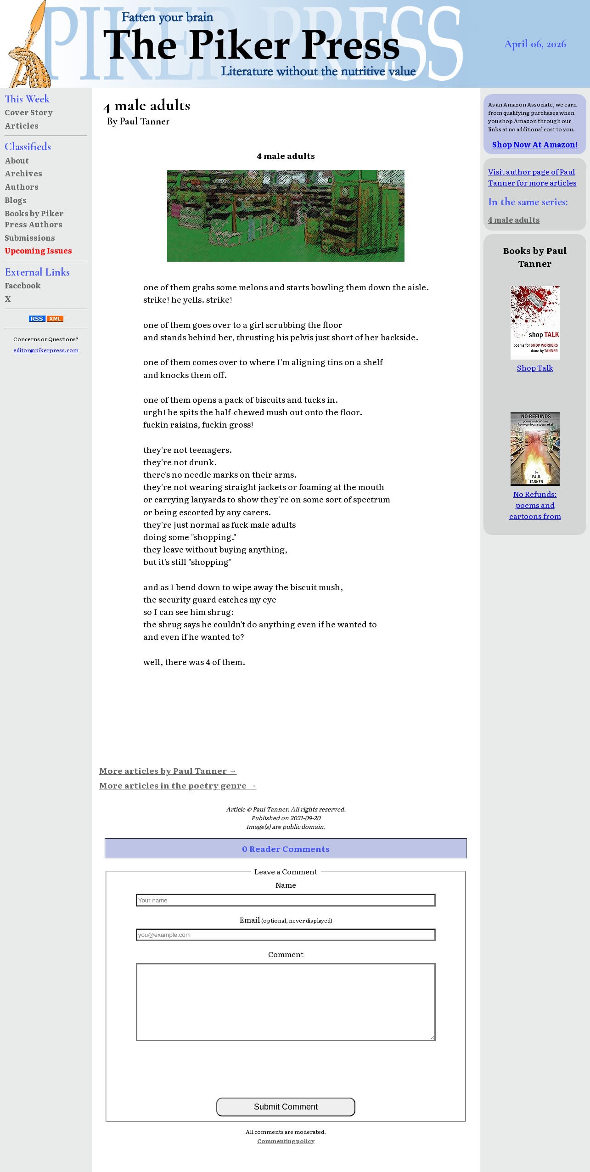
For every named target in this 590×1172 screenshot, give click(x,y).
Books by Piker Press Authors (34, 219)
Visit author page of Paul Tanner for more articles (532, 177)
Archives (23, 173)
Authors (22, 186)
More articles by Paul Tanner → (168, 770)
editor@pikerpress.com (46, 350)
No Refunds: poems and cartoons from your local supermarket (535, 510)
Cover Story (29, 112)
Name (285, 884)
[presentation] (286, 1069)
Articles (22, 125)
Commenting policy (286, 1141)
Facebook (23, 285)
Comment (285, 953)
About (17, 160)
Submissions (30, 237)
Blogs (16, 199)
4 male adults (514, 219)
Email (286, 919)
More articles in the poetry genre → (178, 785)
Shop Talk (535, 362)
